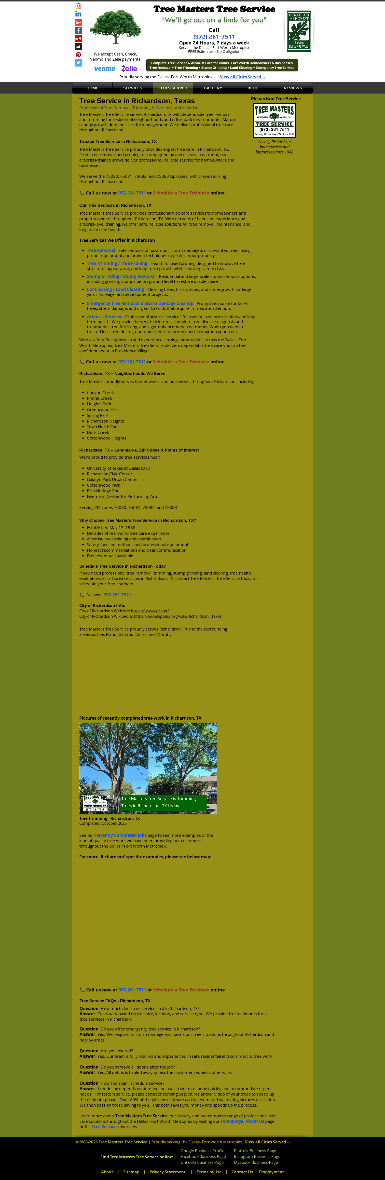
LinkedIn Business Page (202, 1162)
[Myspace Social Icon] (78, 46)
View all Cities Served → (243, 77)
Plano (111, 634)
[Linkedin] (78, 14)
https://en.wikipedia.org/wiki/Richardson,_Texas (178, 616)
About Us (254, 1121)
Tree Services (105, 1126)
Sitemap (131, 1172)
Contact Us (242, 1172)
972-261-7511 (132, 193)
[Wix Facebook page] (78, 30)
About (107, 1172)
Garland (125, 634)
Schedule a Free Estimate (181, 193)
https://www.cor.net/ (150, 611)
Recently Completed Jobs (121, 835)
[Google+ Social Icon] (78, 22)
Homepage (232, 1121)
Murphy (164, 634)
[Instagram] (78, 6)
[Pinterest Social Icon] (78, 54)
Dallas (141, 634)
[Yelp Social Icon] (78, 38)
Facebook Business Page (203, 1156)
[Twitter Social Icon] (78, 63)
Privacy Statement (168, 1172)
